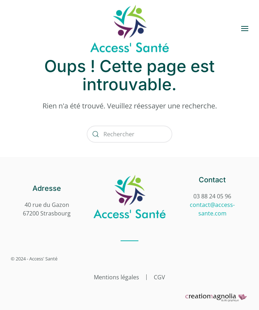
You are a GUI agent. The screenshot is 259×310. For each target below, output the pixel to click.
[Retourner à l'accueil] (129, 28)
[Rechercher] (129, 134)
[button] (244, 28)
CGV (159, 277)
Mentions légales (116, 277)
